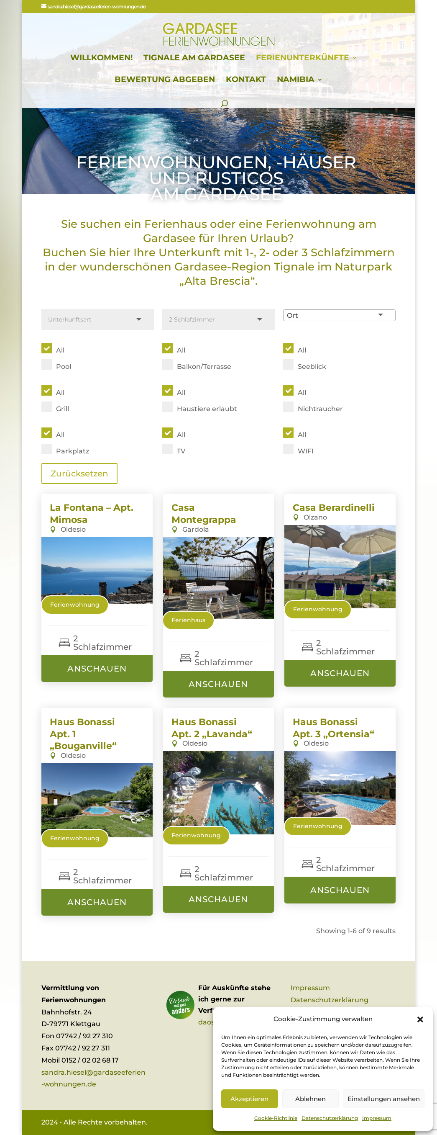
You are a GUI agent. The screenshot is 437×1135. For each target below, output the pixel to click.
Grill (62, 409)
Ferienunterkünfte (302, 58)
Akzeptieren (249, 1099)
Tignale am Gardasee (194, 58)
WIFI (306, 451)
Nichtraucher (320, 409)
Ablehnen (310, 1099)
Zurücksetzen (79, 473)
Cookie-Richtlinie (275, 1118)
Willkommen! (101, 58)
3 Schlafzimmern (347, 252)
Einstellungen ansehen (384, 1099)
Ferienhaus (188, 620)
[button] (420, 1019)
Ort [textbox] (292, 315)
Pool (63, 367)
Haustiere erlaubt (207, 409)
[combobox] (339, 315)
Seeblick (312, 367)
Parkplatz (72, 451)
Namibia (295, 80)
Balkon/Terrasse (204, 367)
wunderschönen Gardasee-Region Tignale (198, 266)
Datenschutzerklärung (330, 1118)
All (60, 350)
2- (264, 252)
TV (181, 451)
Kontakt (246, 80)
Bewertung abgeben (165, 80)
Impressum (376, 1118)
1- (249, 252)
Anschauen (97, 669)
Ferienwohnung (75, 604)
